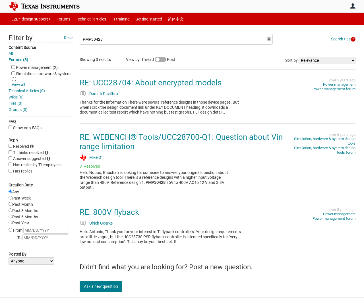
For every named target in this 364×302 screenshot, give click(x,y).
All (11, 53)
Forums (59, 19)
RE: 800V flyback (109, 212)
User (352, 6)
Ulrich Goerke (101, 223)
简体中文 (163, 19)
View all (18, 84)
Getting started (139, 19)
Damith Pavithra (103, 93)
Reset (69, 38)
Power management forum (334, 89)
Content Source (22, 47)
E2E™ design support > (29, 19)
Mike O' (95, 157)
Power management (339, 84)
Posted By (17, 254)
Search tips (341, 39)
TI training (113, 19)
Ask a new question (105, 286)
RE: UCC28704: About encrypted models (151, 82)
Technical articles (85, 19)
